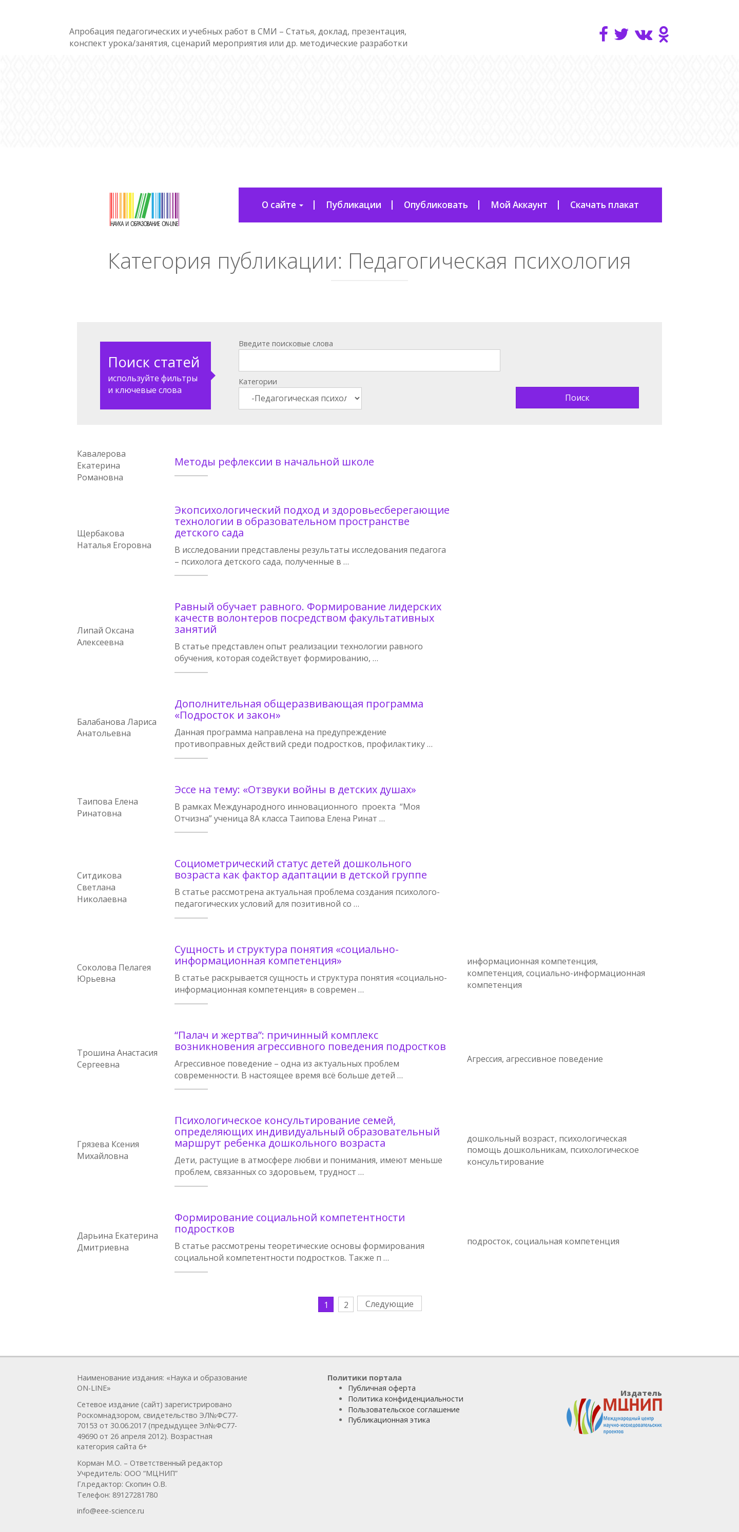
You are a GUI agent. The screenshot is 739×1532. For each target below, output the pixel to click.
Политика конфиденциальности (405, 1399)
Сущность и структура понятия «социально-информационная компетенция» (286, 954)
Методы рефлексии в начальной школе (274, 462)
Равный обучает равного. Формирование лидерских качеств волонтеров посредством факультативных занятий (307, 618)
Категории (258, 381)
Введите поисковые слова (286, 343)
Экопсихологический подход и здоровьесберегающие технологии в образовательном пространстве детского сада (312, 521)
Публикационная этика (389, 1420)
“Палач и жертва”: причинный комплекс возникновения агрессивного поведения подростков (310, 1040)
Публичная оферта (382, 1388)
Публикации (353, 205)
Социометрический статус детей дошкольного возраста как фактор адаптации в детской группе (300, 869)
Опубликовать (436, 205)
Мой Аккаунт (519, 205)
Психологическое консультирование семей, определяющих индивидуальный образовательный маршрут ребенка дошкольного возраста (307, 1131)
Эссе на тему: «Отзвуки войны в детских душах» (295, 789)
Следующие (389, 1304)
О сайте (282, 205)
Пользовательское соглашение (404, 1409)
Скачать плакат (604, 205)
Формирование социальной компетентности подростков (289, 1223)
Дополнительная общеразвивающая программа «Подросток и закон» (298, 709)
